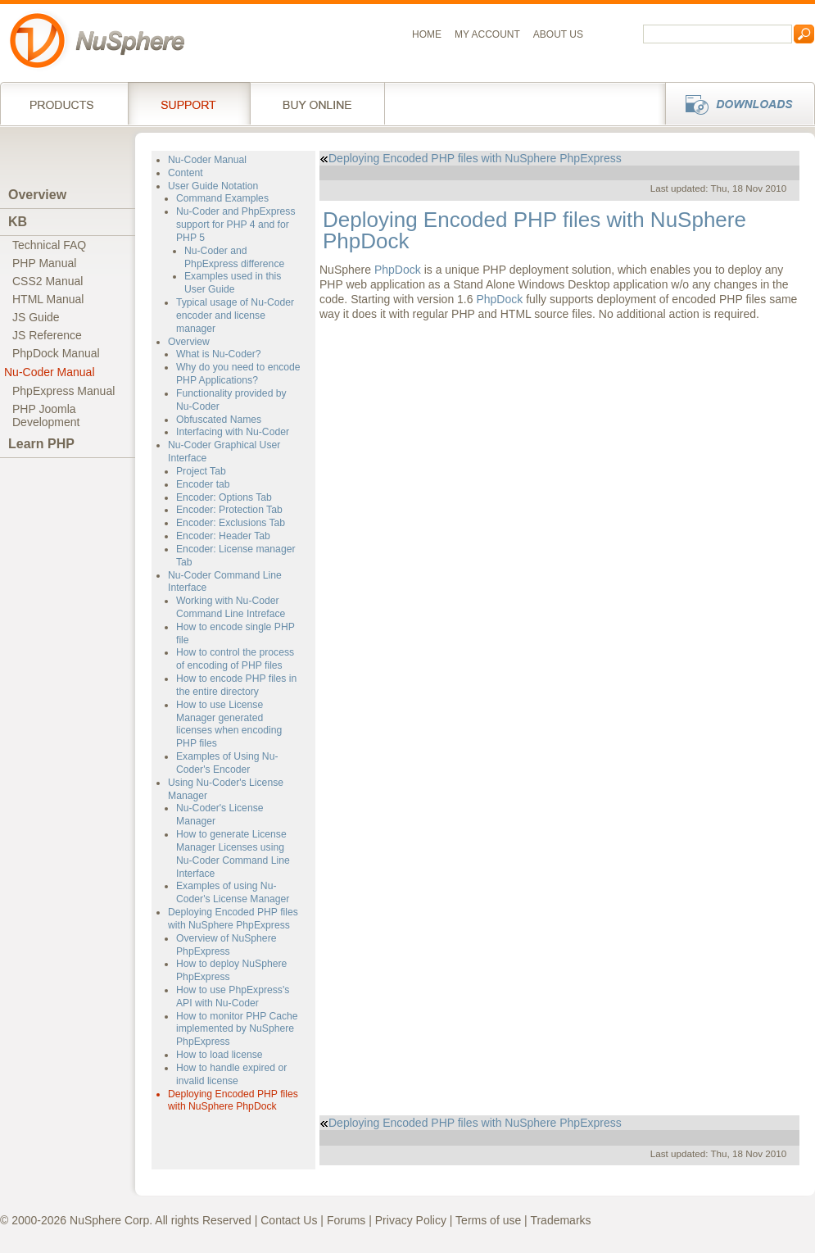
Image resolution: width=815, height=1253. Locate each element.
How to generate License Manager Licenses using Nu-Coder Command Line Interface (233, 853)
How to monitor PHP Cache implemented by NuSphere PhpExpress (237, 1029)
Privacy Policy (410, 1220)
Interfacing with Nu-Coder (232, 432)
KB (17, 222)
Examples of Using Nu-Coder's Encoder (227, 763)
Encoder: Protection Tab (229, 509)
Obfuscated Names (218, 419)
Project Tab (201, 471)
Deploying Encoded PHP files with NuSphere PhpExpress (233, 918)
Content (185, 173)
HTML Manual (48, 299)
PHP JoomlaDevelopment (46, 415)
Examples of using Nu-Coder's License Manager (232, 892)
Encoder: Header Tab (223, 536)
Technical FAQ (49, 245)
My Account (487, 34)
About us (558, 34)
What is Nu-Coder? (218, 354)
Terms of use (488, 1220)
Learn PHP (41, 444)
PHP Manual (44, 263)
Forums (346, 1220)
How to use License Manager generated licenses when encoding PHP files (229, 724)
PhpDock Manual (56, 353)
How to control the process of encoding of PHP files (235, 659)
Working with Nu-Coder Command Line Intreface (230, 607)
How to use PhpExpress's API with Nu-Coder (232, 996)
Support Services (189, 103)
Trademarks (560, 1220)
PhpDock (397, 269)
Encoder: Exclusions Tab (230, 523)
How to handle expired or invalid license (231, 1074)
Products (64, 103)
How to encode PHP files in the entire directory (236, 685)
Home (426, 34)
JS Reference (47, 335)
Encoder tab (203, 484)
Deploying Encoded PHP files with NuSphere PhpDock (233, 1100)
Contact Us (288, 1220)
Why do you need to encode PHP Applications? (238, 373)
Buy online (317, 103)
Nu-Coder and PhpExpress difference (234, 257)
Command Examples (222, 198)
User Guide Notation (213, 186)
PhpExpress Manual (63, 390)
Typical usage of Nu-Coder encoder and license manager (235, 315)
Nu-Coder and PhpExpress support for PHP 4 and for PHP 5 (235, 224)
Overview (37, 195)
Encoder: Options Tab (224, 497)
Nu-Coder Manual (49, 372)
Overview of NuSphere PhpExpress (226, 945)
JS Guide (36, 317)
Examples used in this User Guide (232, 282)
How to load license (219, 1054)
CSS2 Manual (47, 281)
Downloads (735, 103)
